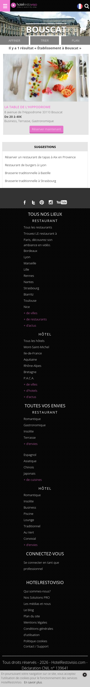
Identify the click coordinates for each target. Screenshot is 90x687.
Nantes (28, 282)
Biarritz (28, 294)
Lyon (27, 257)
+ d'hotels (30, 390)
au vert (29, 532)
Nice (27, 307)
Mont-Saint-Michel (36, 347)
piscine (28, 513)
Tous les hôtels (34, 341)
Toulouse (30, 300)
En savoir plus (33, 682)
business (30, 507)
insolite (29, 431)
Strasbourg (31, 288)
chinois (29, 467)
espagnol (30, 455)
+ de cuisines (33, 479)
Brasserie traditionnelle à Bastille (27, 173)
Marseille (30, 263)
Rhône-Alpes (32, 365)
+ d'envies (30, 444)
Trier (45, 40)
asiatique (30, 461)
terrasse (30, 437)
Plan (75, 40)
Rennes (29, 275)
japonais (29, 473)
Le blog (29, 610)
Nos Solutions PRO (37, 597)
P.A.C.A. (29, 378)
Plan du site (32, 616)
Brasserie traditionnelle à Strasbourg (30, 181)
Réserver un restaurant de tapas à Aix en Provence (40, 157)
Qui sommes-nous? (37, 591)
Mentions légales (35, 622)
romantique (32, 419)
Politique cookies (35, 641)
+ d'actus (30, 325)
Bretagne (30, 372)
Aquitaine (30, 359)
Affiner (14, 40)
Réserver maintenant (46, 129)
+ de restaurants (35, 319)
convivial (30, 538)
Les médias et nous (37, 604)
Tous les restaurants (38, 227)
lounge (29, 520)
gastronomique (35, 425)
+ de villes (30, 313)
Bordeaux (30, 251)
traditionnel (32, 526)
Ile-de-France (33, 353)
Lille (26, 269)
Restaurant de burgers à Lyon (25, 165)
